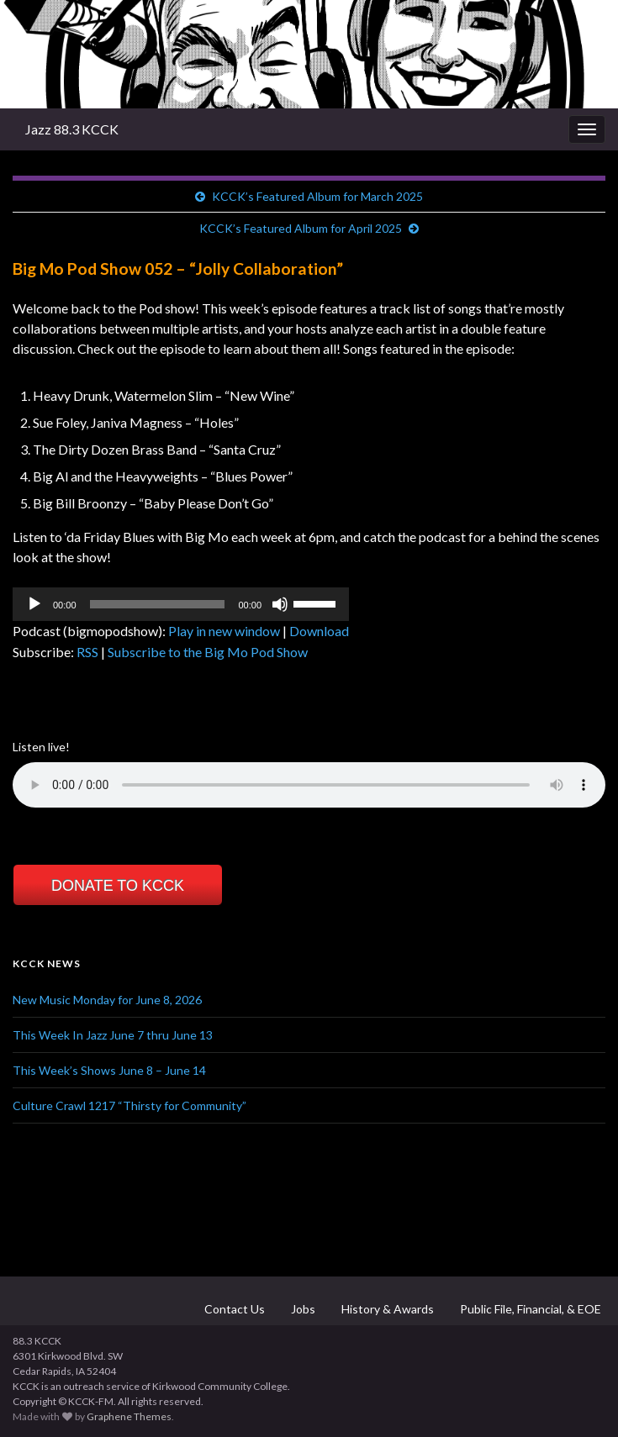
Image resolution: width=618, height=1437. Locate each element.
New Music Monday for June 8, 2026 (107, 999)
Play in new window (224, 631)
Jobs (301, 1309)
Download (319, 631)
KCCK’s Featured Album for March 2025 (317, 196)
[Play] (34, 604)
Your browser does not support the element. (309, 785)
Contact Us (233, 1309)
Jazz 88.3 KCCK (72, 129)
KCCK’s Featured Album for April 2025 (300, 228)
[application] (181, 604)
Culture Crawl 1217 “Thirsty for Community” (129, 1105)
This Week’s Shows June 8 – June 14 (109, 1070)
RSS (87, 652)
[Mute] (280, 604)
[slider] (157, 604)
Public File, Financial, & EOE (529, 1309)
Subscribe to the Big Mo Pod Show (208, 652)
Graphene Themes (129, 1416)
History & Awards (386, 1309)
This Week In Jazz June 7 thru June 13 (113, 1035)
